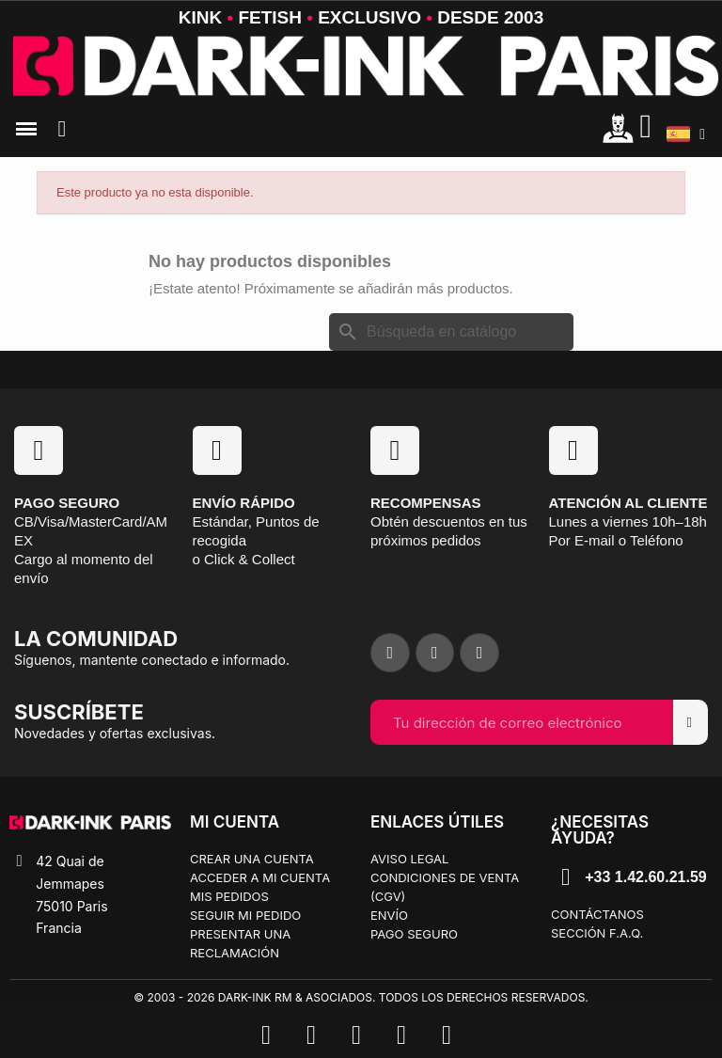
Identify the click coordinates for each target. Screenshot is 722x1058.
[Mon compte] (618, 127)
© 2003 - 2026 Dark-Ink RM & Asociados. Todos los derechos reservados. (361, 997)
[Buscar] (451, 332)
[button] (62, 129)
